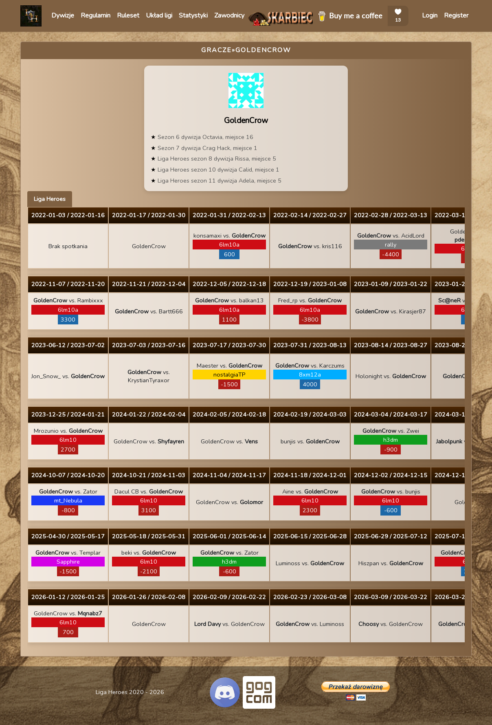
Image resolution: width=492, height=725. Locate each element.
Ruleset (128, 15)
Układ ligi (159, 15)
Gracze (216, 50)
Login (429, 15)
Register (456, 15)
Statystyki (193, 15)
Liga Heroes (50, 199)
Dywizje (62, 15)
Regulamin (95, 15)
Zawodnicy (229, 15)
